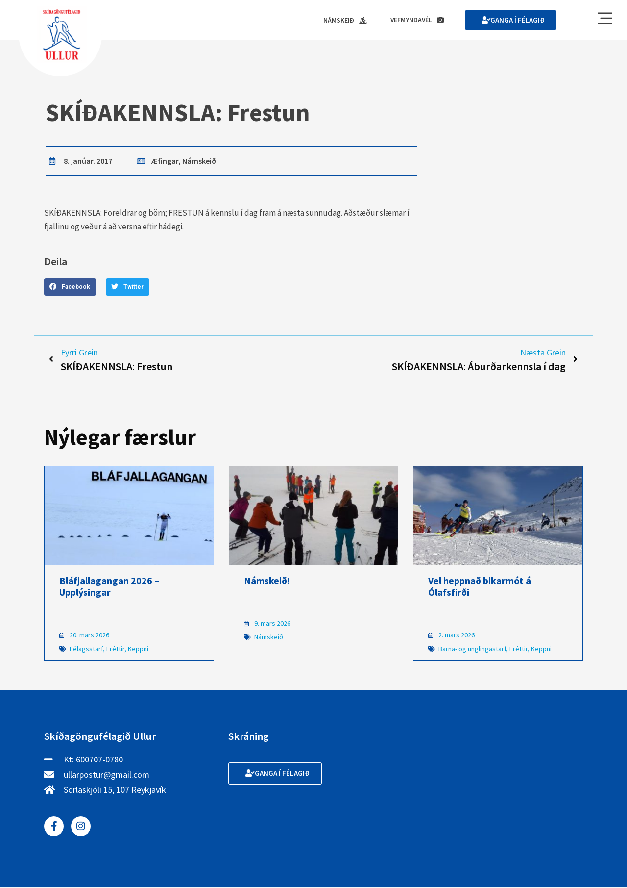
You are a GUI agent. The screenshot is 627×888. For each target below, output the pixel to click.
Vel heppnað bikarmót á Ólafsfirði (479, 588)
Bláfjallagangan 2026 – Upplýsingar (109, 588)
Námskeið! (267, 582)
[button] (70, 287)
